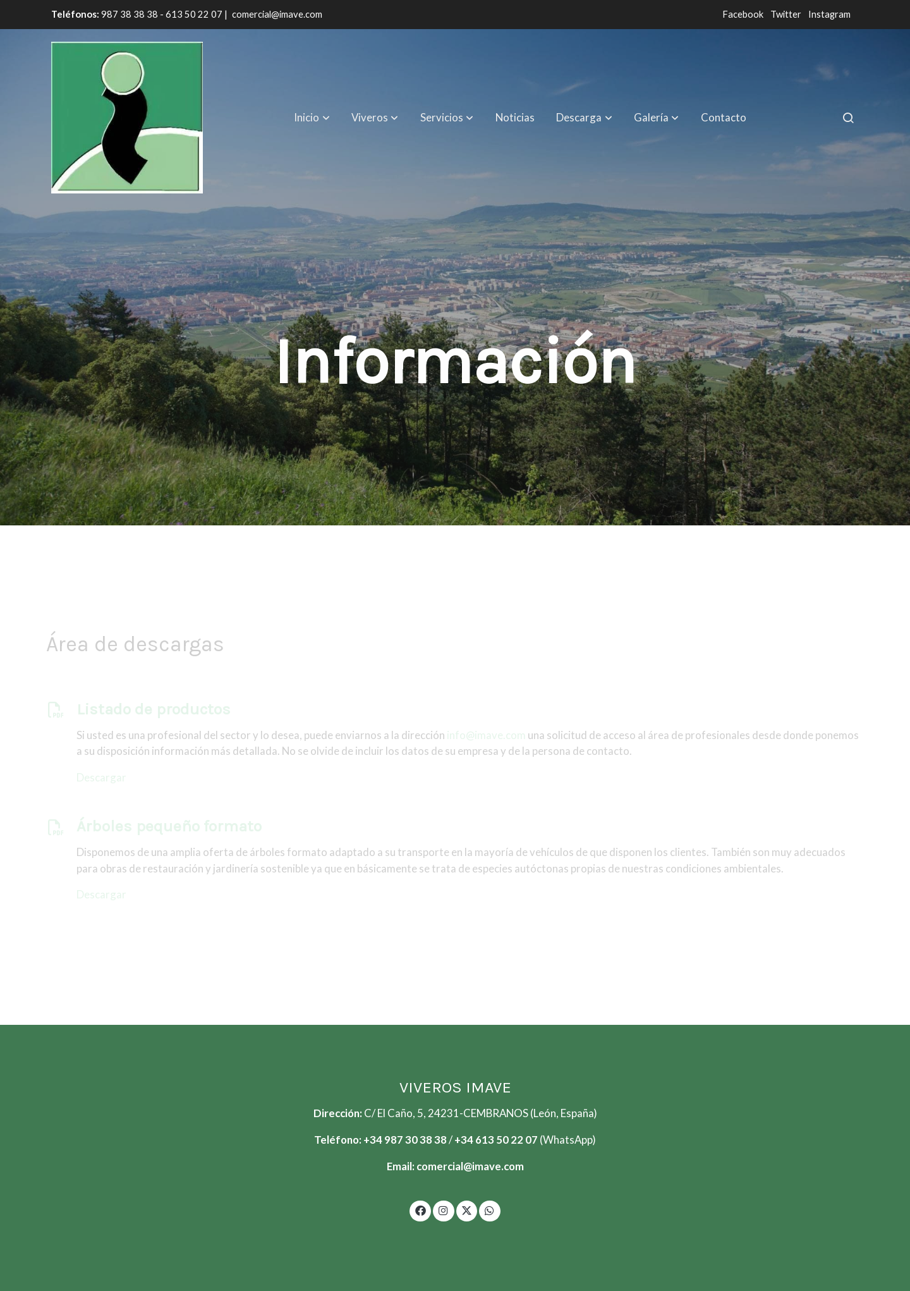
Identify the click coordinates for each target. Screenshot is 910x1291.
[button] (312, 117)
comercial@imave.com (277, 14)
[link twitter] (467, 1209)
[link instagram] (444, 1209)
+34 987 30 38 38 (405, 1139)
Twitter (786, 14)
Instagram (829, 14)
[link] (127, 117)
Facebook (743, 14)
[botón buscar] (848, 117)
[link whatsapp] (490, 1209)
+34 (464, 1139)
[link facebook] (420, 1209)
